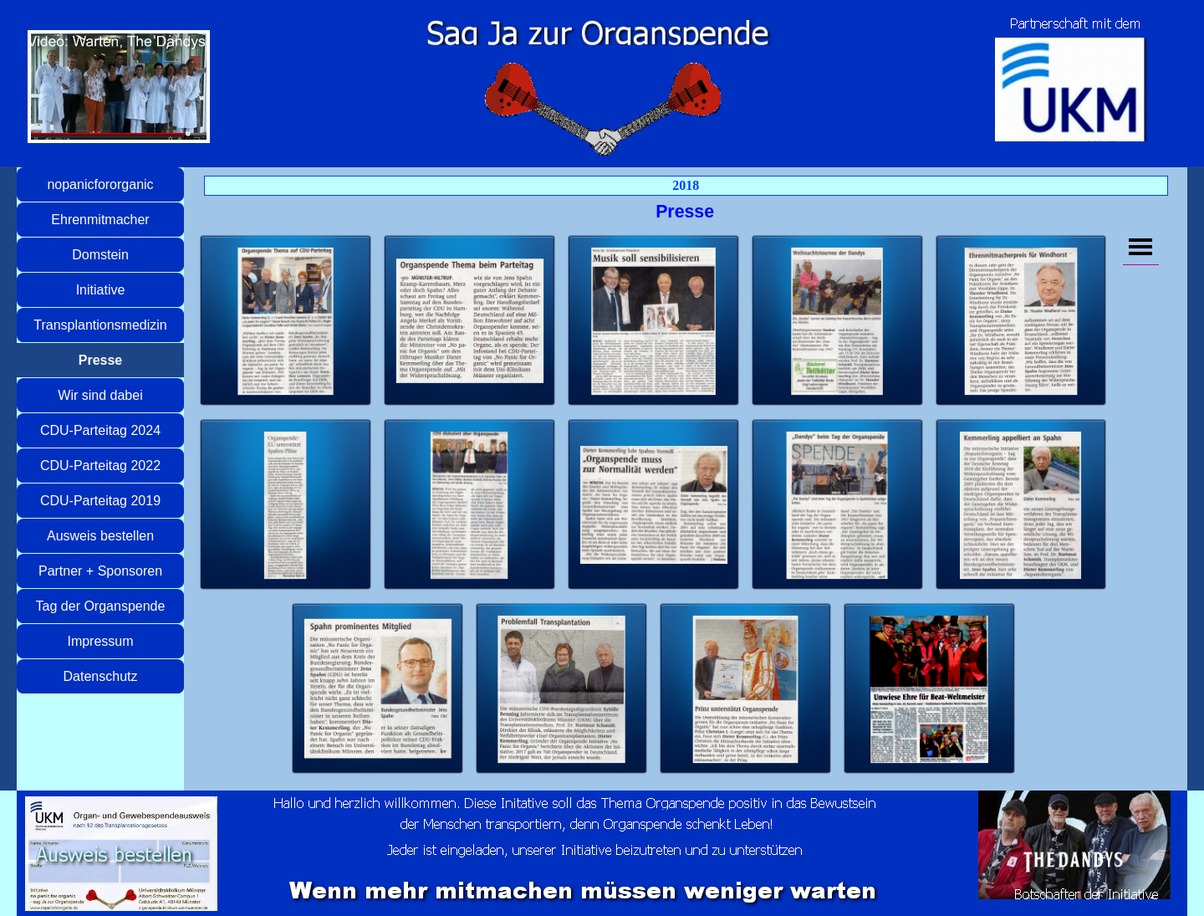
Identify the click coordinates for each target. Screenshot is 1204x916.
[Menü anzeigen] (1141, 246)
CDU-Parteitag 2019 (100, 501)
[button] (286, 321)
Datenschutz (101, 676)
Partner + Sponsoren (100, 571)
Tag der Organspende (101, 606)
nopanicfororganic (100, 184)
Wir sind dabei (100, 395)
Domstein (100, 255)
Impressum (100, 641)
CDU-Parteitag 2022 (100, 465)
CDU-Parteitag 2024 (100, 430)
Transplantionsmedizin (99, 325)
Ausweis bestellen (100, 536)
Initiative (100, 290)
